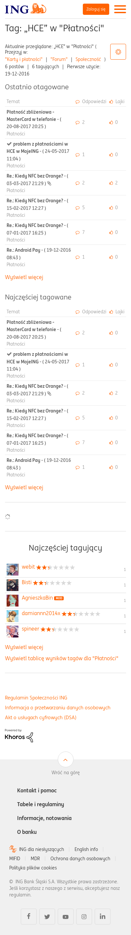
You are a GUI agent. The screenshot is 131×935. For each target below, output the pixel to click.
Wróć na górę (65, 773)
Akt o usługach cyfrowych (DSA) (41, 717)
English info (86, 849)
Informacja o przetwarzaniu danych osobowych (58, 707)
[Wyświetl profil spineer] (30, 628)
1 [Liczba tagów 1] (125, 569)
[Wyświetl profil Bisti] (27, 582)
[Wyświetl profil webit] (28, 566)
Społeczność (88, 59)
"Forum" (59, 59)
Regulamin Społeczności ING (36, 697)
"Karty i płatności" (24, 59)
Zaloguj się (96, 9)
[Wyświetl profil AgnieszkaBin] (37, 597)
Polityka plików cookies (33, 868)
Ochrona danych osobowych (80, 859)
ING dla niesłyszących (41, 849)
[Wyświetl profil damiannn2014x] (41, 613)
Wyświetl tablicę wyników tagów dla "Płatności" (61, 658)
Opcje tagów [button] (118, 52)
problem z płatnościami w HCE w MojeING (38, 151)
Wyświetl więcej (24, 277)
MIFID (14, 859)
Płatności (16, 134)
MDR (35, 859)
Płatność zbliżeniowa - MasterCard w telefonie (34, 119)
